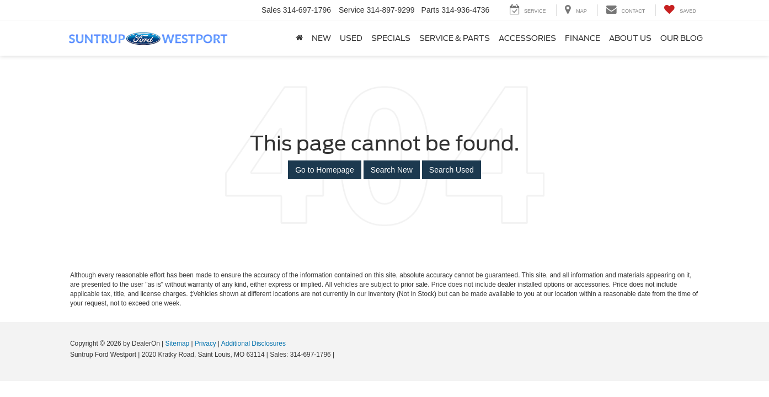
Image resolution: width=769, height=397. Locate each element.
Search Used (451, 169)
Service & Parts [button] (454, 38)
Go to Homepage (324, 169)
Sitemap (177, 343)
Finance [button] (582, 38)
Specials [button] (390, 38)
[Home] (299, 38)
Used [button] (351, 38)
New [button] (321, 38)
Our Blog (681, 38)
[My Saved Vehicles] (679, 10)
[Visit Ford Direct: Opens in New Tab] (339, 354)
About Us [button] (630, 38)
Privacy (205, 343)
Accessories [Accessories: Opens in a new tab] (527, 38)
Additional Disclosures (253, 343)
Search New (392, 169)
